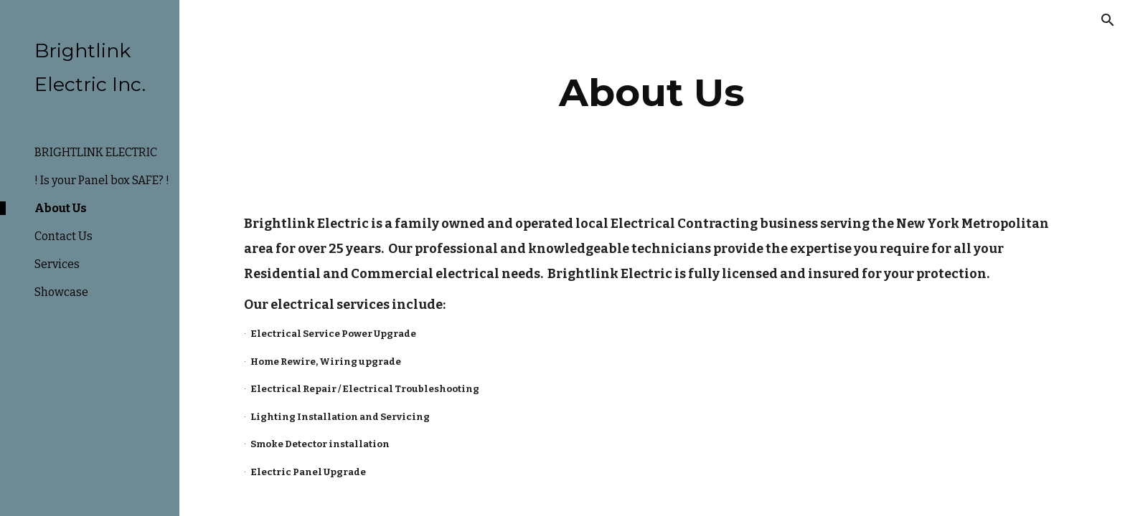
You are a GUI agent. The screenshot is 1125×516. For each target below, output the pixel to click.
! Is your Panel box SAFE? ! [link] (101, 180)
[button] (1108, 20)
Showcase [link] (61, 292)
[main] (652, 92)
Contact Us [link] (63, 236)
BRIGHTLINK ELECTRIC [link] (95, 152)
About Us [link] (60, 208)
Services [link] (57, 264)
